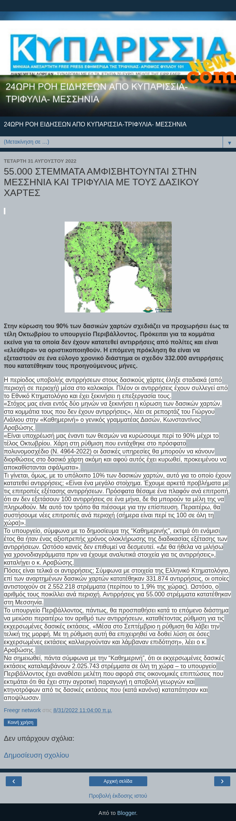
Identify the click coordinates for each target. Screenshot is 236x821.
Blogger (126, 813)
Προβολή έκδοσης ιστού (118, 796)
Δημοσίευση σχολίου (36, 755)
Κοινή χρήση (20, 722)
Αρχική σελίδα (118, 781)
